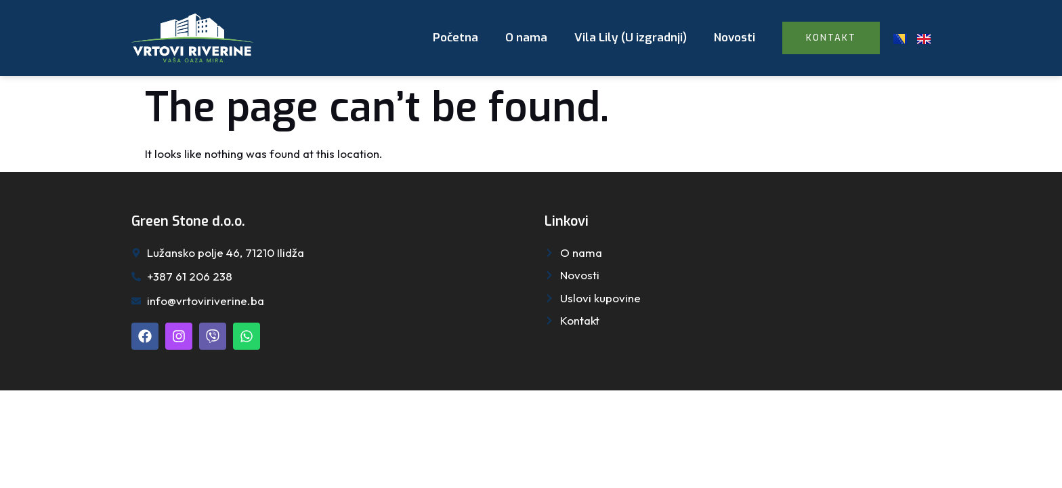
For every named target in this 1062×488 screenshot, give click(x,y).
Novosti (734, 37)
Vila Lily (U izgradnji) (630, 37)
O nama (526, 37)
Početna (455, 37)
